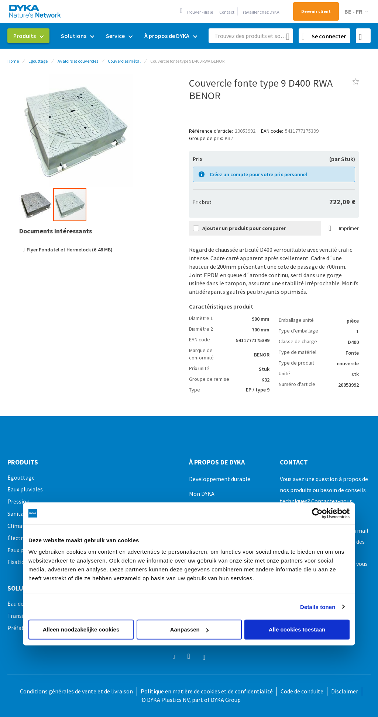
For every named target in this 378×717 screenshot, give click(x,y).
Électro (16, 538)
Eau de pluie (22, 603)
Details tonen (317, 606)
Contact (226, 12)
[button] (357, 11)
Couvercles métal (124, 61)
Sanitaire (18, 513)
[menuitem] (28, 35)
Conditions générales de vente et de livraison (76, 691)
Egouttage (38, 61)
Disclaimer (344, 691)
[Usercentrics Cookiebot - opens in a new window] (317, 513)
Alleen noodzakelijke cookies (81, 629)
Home (13, 61)
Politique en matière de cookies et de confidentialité (207, 691)
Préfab (16, 627)
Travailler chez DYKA (260, 12)
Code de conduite (302, 691)
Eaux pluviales (25, 489)
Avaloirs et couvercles (78, 61)
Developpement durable (219, 479)
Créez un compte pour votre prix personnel (258, 174)
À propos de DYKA (217, 462)
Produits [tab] (22, 462)
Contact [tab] (294, 462)
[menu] (105, 36)
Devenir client (316, 11)
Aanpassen (189, 629)
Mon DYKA (201, 493)
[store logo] (35, 11)
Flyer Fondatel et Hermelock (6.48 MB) (70, 249)
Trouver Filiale (199, 12)
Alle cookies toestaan (297, 629)
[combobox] (251, 35)
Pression (18, 501)
